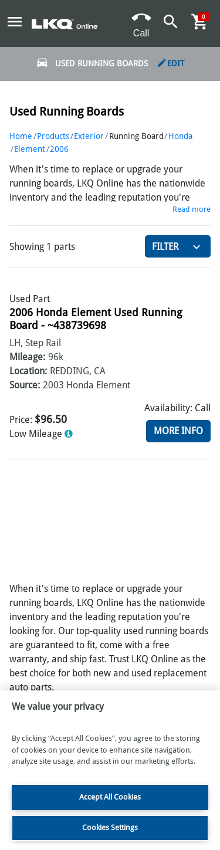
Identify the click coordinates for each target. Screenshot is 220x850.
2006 (59, 149)
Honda (180, 136)
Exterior (89, 136)
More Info (178, 430)
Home (20, 136)
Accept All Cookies (110, 797)
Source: (24, 385)
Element (29, 149)
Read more (191, 209)
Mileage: (27, 357)
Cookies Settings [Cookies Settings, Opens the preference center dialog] (110, 827)
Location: (28, 371)
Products (53, 136)
